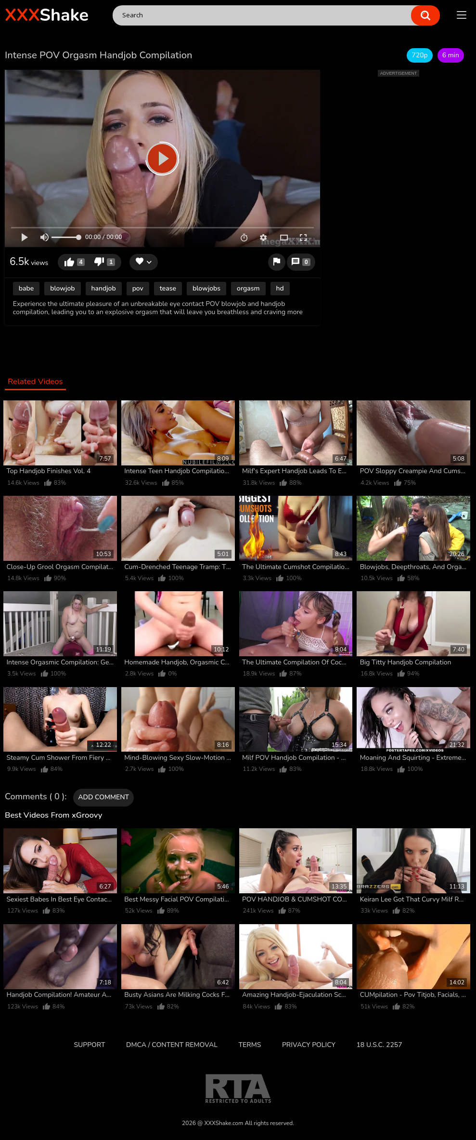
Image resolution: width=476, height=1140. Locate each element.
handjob (103, 288)
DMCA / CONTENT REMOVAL (172, 1044)
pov (137, 288)
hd (280, 288)
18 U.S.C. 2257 (379, 1044)
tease (168, 288)
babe (26, 288)
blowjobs (206, 288)
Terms (250, 1044)
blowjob (62, 288)
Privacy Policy (308, 1044)
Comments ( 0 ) (34, 797)
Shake (47, 15)
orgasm (248, 288)
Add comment (103, 797)
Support (89, 1044)
